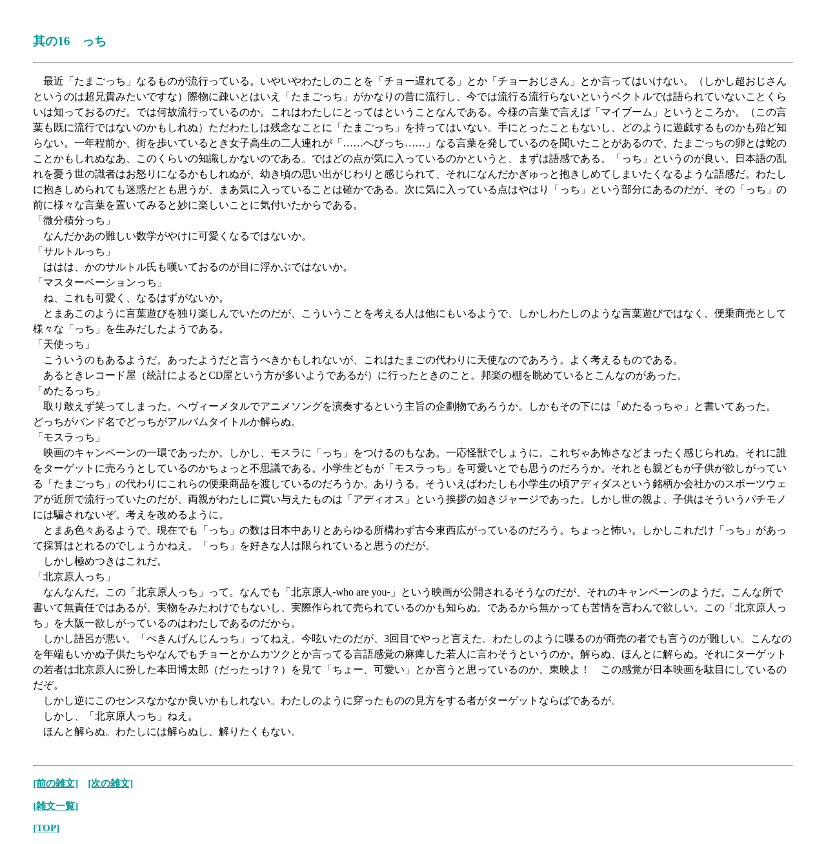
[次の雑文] (110, 783)
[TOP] (46, 827)
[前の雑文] (55, 783)
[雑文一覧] (55, 805)
